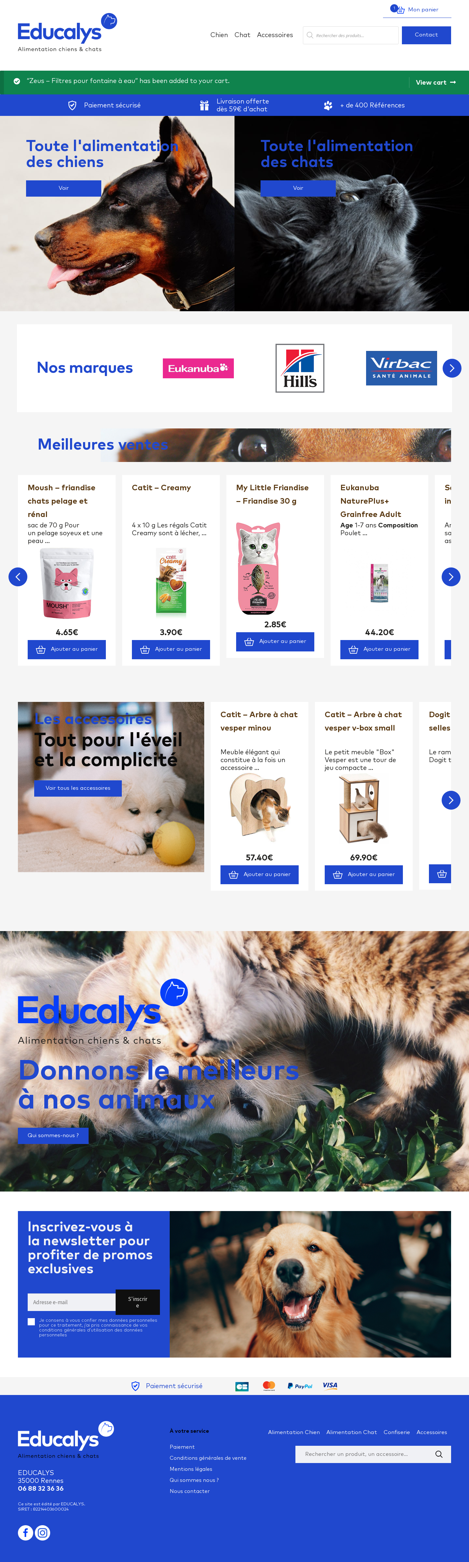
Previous (17, 576)
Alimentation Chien (294, 1432)
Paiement (182, 1447)
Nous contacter (190, 1491)
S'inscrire (137, 1302)
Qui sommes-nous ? (53, 1135)
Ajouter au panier (67, 649)
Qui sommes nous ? (194, 1480)
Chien (219, 35)
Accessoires (275, 35)
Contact (426, 35)
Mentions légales (191, 1469)
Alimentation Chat (351, 1432)
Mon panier (414, 10)
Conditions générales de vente (208, 1458)
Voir (64, 188)
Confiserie (397, 1432)
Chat (242, 35)
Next (452, 368)
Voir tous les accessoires (78, 788)
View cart (431, 82)
